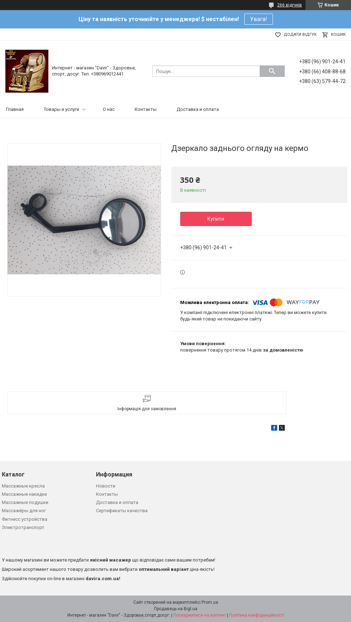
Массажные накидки (24, 494)
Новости (105, 486)
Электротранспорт (23, 527)
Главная (15, 109)
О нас (109, 109)
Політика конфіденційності (256, 615)
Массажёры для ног (24, 510)
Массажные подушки (25, 502)
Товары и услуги (61, 109)
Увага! (258, 19)
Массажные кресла (23, 486)
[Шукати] (272, 71)
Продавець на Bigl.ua (175, 608)
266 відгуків (289, 5)
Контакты (146, 109)
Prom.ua (210, 602)
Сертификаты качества (122, 510)
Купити (215, 219)
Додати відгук (300, 34)
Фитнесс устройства (24, 519)
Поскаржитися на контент (199, 615)
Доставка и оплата (198, 109)
